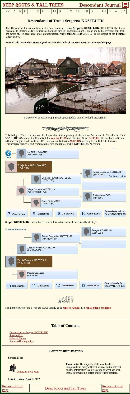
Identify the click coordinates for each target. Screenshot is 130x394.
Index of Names (17, 338)
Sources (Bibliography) (21, 341)
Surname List (16, 335)
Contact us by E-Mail (28, 371)
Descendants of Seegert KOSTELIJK (28, 332)
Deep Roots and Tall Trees (65, 388)
